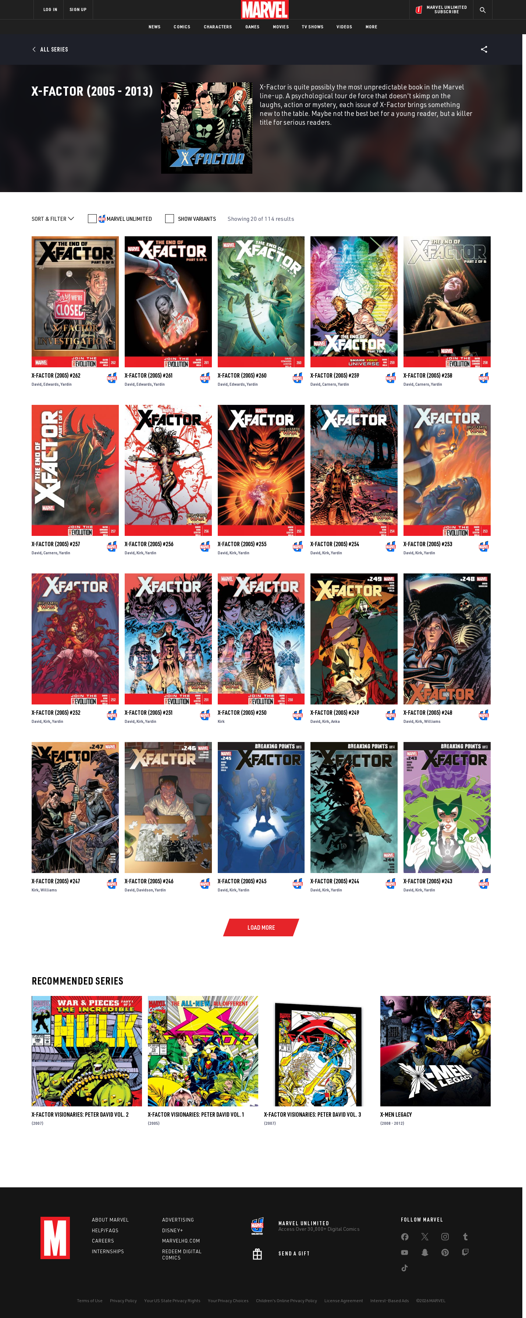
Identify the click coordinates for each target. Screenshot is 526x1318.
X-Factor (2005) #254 (334, 581)
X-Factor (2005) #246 (149, 918)
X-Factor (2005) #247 (56, 918)
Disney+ (172, 1230)
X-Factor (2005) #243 (428, 918)
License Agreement (343, 1300)
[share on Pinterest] (445, 1254)
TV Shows (313, 26)
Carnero (329, 421)
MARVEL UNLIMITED (129, 256)
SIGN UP (78, 9)
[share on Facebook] (405, 1238)
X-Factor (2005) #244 (334, 918)
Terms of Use (90, 1300)
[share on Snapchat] (425, 1254)
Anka (335, 758)
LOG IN (50, 9)
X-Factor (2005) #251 (149, 749)
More (372, 26)
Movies (281, 26)
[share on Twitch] (465, 1254)
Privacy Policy (123, 1300)
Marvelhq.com (181, 1241)
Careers (103, 1241)
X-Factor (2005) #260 (242, 412)
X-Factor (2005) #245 (242, 918)
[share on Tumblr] (465, 1238)
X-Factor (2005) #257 (56, 581)
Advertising (178, 1220)
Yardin (66, 421)
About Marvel (110, 1220)
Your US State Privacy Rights (172, 1300)
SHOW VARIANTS (197, 256)
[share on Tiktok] (404, 1269)
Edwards (51, 421)
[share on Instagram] (445, 1238)
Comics (182, 26)
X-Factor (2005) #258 (428, 412)
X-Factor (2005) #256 (149, 581)
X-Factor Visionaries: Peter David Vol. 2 (80, 1152)
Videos (344, 26)
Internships (108, 1251)
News (155, 26)
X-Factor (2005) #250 (242, 749)
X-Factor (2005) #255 (242, 581)
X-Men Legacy (396, 1152)
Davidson (144, 927)
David (37, 421)
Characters (218, 26)
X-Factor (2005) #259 (334, 412)
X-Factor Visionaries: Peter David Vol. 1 (196, 1152)
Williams (432, 758)
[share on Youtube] (404, 1254)
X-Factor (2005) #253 (428, 581)
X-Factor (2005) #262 (56, 412)
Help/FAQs (105, 1230)
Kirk (139, 590)
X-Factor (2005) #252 (56, 749)
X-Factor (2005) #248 (428, 749)
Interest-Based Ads (389, 1300)
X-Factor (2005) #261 (149, 412)
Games (252, 26)
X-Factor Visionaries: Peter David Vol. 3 (312, 1152)
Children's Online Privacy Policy (286, 1300)
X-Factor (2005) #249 (334, 749)
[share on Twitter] (425, 1238)
